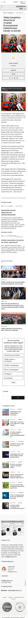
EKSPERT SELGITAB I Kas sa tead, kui (17, 444)
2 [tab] (4, 612)
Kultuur (10, 206)
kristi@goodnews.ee (12, 572)
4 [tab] (7, 612)
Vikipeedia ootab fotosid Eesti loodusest (15, 413)
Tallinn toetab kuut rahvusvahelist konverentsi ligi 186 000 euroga (13, 283)
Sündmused (21, 492)
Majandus (11, 12)
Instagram (16, 2)
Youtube (21, 2)
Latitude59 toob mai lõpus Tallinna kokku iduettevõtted (16, 455)
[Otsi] (17, 397)
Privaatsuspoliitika (6, 587)
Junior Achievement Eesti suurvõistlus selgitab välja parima (17, 476)
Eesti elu (7, 206)
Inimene (20, 419)
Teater (14, 235)
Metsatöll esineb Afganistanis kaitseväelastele (8, 212)
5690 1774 (10, 570)
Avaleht (5, 598)
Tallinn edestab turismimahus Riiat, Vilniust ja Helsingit (11, 329)
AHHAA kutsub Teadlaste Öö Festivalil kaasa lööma (17, 507)
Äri (7, 12)
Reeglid (11, 598)
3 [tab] (6, 612)
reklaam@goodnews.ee (14, 591)
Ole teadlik (20, 441)
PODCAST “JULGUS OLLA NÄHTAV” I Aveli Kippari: (17, 423)
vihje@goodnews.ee (11, 557)
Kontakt (13, 599)
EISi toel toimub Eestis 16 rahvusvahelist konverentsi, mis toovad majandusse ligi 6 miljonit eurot (12, 306)
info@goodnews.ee (7, 581)
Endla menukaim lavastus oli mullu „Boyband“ (12, 241)
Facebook (23, 3)
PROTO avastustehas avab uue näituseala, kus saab (17, 496)
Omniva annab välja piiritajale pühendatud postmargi (17, 486)
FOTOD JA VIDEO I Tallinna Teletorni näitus (16, 466)
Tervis (19, 429)
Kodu (5, 12)
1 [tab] (3, 612)
